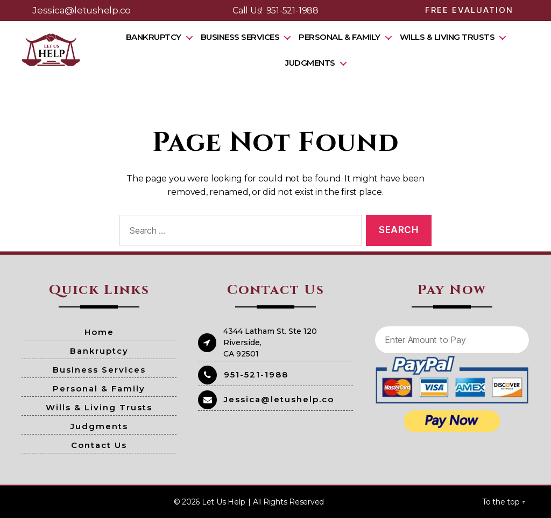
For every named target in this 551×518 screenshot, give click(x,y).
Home (99, 332)
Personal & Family (344, 37)
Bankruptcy (157, 37)
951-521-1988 (292, 10)
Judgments (314, 63)
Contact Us (99, 445)
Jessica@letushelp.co (81, 10)
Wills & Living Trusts (451, 37)
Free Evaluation (469, 10)
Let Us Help (223, 502)
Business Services (244, 37)
